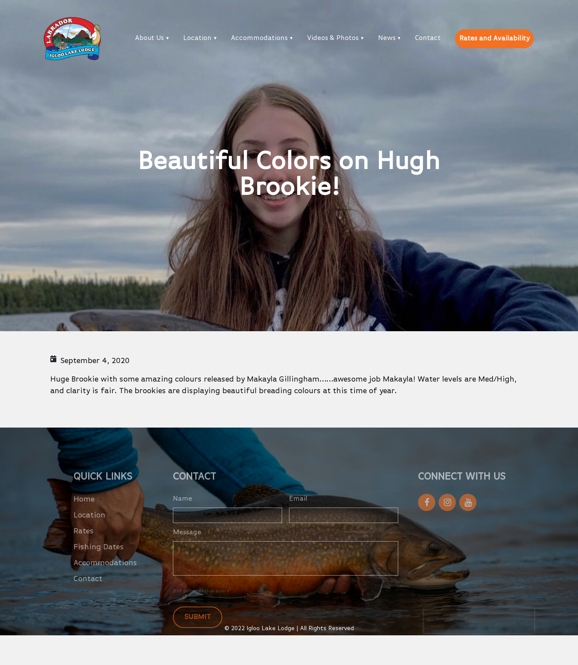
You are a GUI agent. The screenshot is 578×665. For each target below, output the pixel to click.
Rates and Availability (494, 38)
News (387, 38)
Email (302, 508)
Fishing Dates (99, 556)
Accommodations (259, 38)
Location (197, 38)
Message (187, 542)
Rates (84, 541)
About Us (149, 38)
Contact (428, 38)
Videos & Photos (333, 38)
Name (182, 508)
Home (84, 509)
